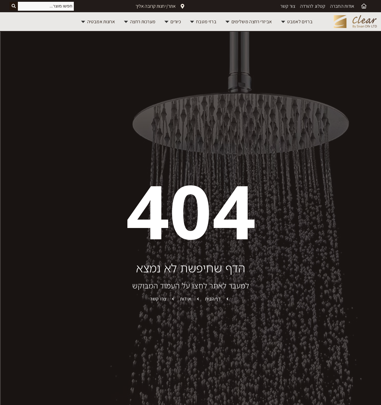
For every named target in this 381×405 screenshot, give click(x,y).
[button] (296, 21)
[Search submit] (14, 6)
